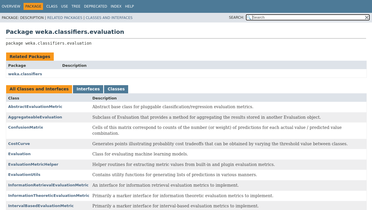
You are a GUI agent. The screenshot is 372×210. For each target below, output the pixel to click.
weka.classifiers (25, 74)
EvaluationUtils (24, 174)
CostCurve (19, 143)
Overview (11, 6)
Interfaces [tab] (88, 89)
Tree (76, 6)
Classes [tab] (116, 89)
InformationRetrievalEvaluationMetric (48, 185)
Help (129, 6)
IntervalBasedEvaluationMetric (41, 206)
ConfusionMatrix (25, 127)
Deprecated (95, 6)
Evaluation (19, 154)
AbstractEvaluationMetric (35, 106)
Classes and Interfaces (109, 18)
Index (116, 6)
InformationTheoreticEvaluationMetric (49, 195)
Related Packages (64, 18)
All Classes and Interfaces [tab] (39, 89)
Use (64, 6)
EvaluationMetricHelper (33, 164)
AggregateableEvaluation (35, 117)
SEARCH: (236, 17)
